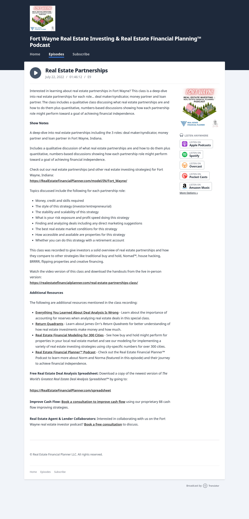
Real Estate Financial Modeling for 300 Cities (70, 335)
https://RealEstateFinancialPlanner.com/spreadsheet (70, 390)
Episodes (56, 54)
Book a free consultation (103, 424)
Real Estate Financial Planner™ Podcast (66, 352)
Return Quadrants (49, 324)
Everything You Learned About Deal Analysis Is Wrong (77, 312)
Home (35, 54)
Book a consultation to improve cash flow (93, 402)
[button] (35, 73)
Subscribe (81, 54)
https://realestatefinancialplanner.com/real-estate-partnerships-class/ (84, 283)
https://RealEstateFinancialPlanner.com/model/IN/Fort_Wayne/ (78, 181)
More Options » (189, 193)
